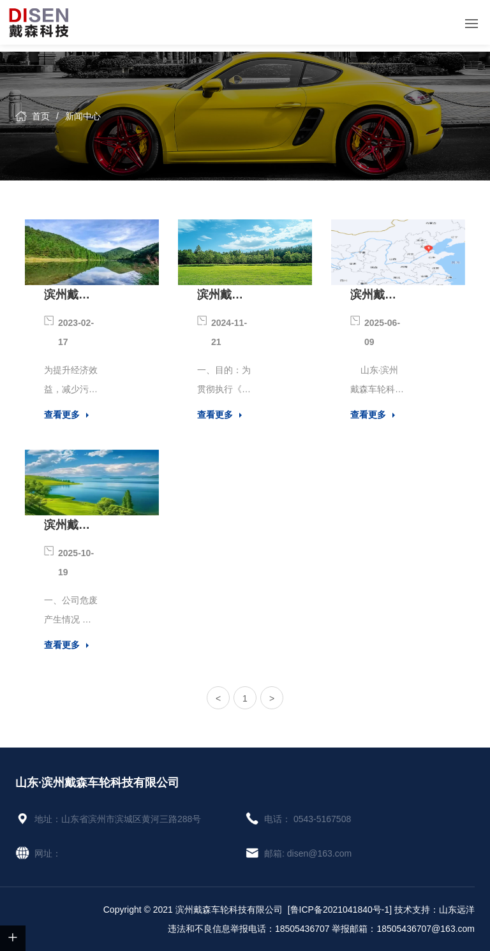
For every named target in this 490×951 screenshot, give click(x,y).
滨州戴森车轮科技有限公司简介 (373, 296)
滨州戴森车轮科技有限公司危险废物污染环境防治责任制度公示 (220, 296)
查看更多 (62, 414)
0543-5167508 (322, 819)
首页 (41, 116)
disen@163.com (319, 853)
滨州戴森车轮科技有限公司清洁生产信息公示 (67, 296)
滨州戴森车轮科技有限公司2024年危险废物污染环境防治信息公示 (68, 526)
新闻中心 (83, 116)
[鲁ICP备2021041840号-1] (340, 909)
